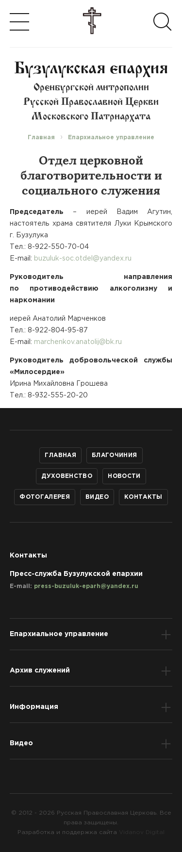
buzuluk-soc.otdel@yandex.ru (83, 259)
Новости (124, 476)
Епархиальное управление (59, 634)
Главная (60, 455)
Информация (34, 707)
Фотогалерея (44, 497)
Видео (97, 497)
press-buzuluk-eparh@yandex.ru (86, 586)
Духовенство (66, 476)
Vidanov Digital (142, 832)
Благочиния (114, 455)
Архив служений (40, 670)
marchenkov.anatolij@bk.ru (78, 342)
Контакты (143, 497)
